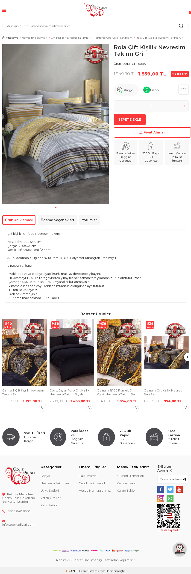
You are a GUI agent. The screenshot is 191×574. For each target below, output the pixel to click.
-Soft (70, 571)
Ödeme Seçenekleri (57, 220)
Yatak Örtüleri (51, 498)
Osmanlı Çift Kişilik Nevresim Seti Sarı (164, 392)
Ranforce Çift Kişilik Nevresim (113, 37)
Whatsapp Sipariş (151, 92)
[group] (55, 124)
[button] (55, 207)
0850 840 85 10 (16, 511)
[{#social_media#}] (160, 489)
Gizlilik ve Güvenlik (92, 483)
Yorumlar (89, 220)
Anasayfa (10, 37)
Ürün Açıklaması (19, 220)
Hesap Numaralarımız (95, 490)
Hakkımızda (88, 476)
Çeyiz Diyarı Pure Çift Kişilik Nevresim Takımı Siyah (69, 392)
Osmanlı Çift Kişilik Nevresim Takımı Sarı (23, 392)
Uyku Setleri (50, 490)
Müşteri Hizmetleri (130, 476)
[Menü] (4, 10)
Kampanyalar (127, 483)
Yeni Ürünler (50, 505)
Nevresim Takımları (34, 37)
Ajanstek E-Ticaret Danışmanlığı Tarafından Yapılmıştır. (95, 560)
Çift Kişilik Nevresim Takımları (70, 37)
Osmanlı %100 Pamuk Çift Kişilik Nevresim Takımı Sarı (117, 392)
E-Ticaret (82, 571)
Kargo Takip (126, 490)
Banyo (45, 476)
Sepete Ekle (129, 121)
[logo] (95, 10)
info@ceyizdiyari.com (18, 522)
